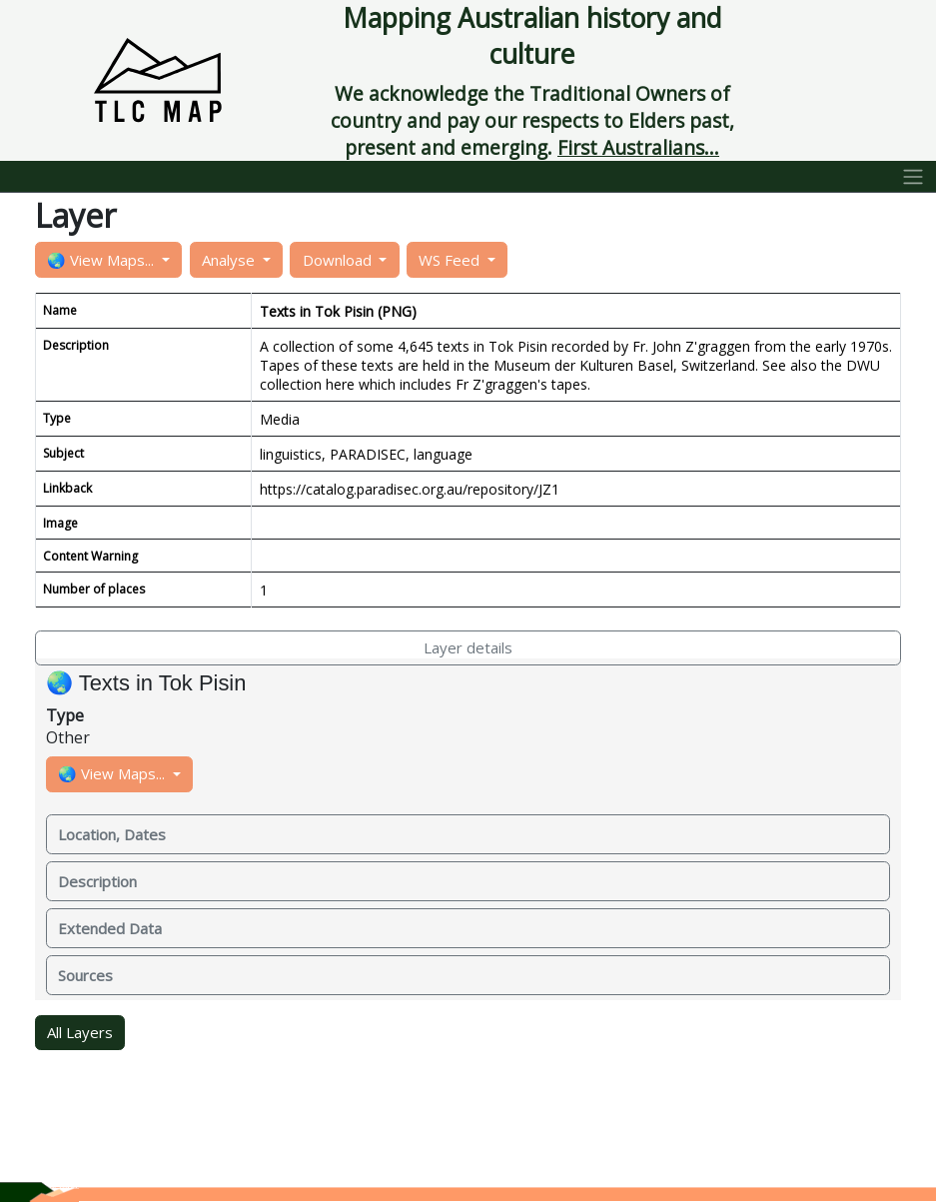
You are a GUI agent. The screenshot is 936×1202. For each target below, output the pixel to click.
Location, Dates (112, 834)
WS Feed (451, 260)
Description (97, 881)
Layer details (468, 647)
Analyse (230, 260)
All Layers (80, 1032)
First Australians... (638, 147)
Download (339, 260)
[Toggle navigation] (913, 177)
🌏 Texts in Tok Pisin (146, 682)
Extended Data (110, 928)
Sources (85, 975)
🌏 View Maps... (102, 260)
